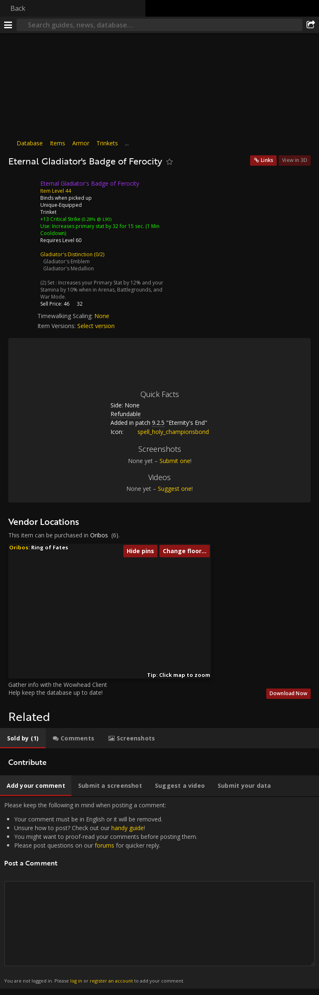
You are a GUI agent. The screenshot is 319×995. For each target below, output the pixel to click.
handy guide (127, 828)
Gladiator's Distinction (66, 254)
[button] (79, 621)
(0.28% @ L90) (96, 219)
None (101, 316)
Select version (96, 326)
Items (57, 143)
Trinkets (107, 143)
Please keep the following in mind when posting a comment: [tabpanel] (159, 893)
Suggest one (174, 489)
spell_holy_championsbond (167, 432)
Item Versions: (57, 326)
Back (17, 8)
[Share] (310, 25)
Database (30, 143)
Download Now (288, 693)
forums (104, 845)
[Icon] (22, 190)
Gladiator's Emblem (66, 261)
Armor (80, 143)
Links (267, 160)
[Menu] (8, 25)
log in (76, 981)
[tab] (23, 738)
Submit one (175, 461)
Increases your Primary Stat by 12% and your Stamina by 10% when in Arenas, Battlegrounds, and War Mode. (101, 289)
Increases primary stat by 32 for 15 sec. (98, 226)
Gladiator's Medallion (68, 268)
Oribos (99, 535)
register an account (111, 981)
